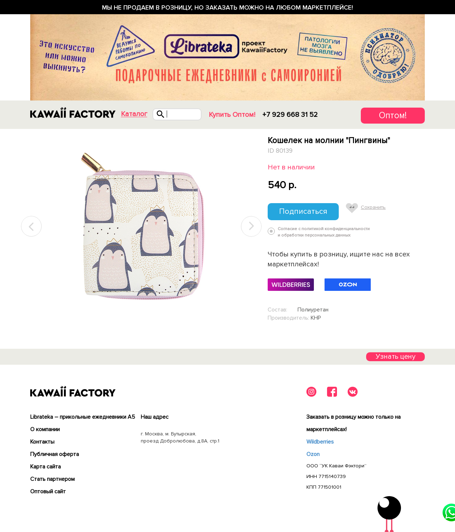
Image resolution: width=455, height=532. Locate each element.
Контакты (42, 441)
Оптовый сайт (48, 491)
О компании (45, 429)
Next (251, 226)
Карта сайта (45, 466)
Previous (31, 226)
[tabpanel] (141, 226)
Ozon (313, 454)
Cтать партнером (52, 479)
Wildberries (320, 441)
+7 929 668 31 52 (290, 114)
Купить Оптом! (232, 114)
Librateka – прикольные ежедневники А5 (82, 416)
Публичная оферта (54, 454)
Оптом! (393, 115)
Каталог (134, 114)
